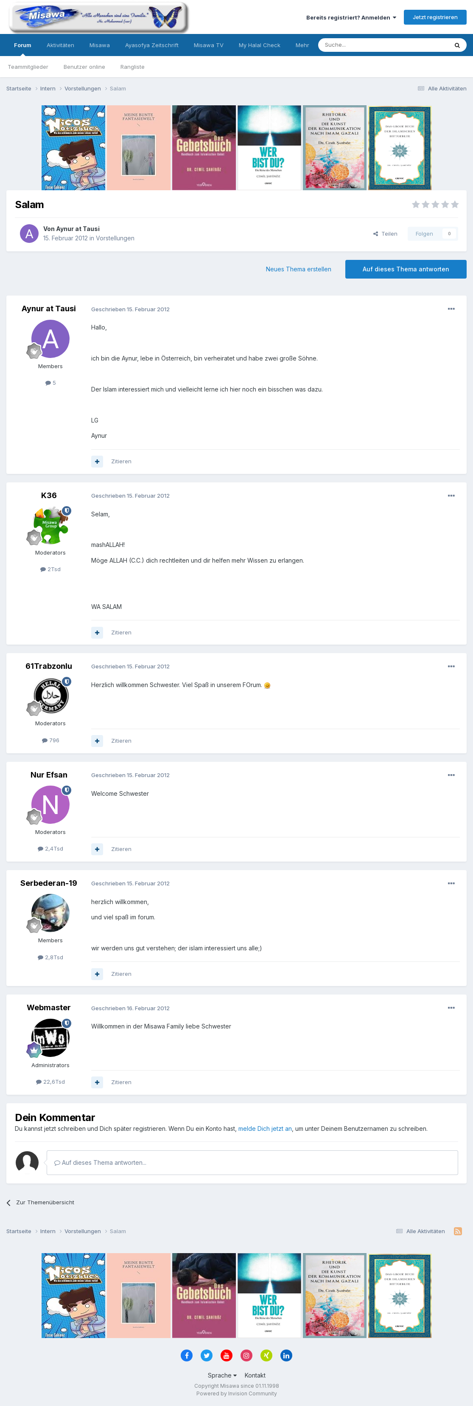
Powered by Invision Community (236, 1393)
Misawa (100, 45)
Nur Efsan (49, 774)
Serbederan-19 (48, 883)
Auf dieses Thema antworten (406, 269)
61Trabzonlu (48, 666)
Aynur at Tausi (78, 228)
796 (50, 740)
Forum (22, 49)
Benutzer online (84, 66)
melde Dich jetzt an (265, 1128)
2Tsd (50, 569)
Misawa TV (209, 45)
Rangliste (132, 66)
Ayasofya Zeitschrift (152, 45)
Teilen (385, 233)
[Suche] (356, 45)
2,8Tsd (50, 957)
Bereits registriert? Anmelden (351, 17)
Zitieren (121, 461)
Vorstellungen (115, 238)
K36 (49, 495)
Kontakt (255, 1375)
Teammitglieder (28, 66)
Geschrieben (130, 309)
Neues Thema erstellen (298, 269)
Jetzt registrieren (435, 17)
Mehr (302, 45)
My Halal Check (259, 45)
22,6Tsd (50, 1081)
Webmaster (49, 1007)
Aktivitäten (60, 45)
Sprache (222, 1375)
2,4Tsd (50, 848)
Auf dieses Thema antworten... (100, 1162)
